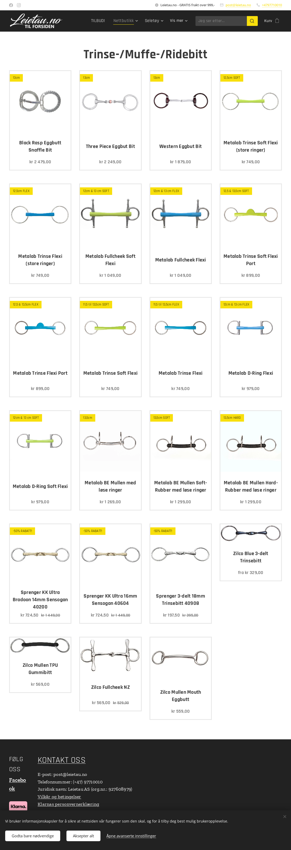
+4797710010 (272, 5)
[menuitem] (101, 21)
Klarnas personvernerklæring (68, 804)
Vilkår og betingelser (59, 796)
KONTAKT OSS (62, 760)
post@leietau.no (238, 5)
